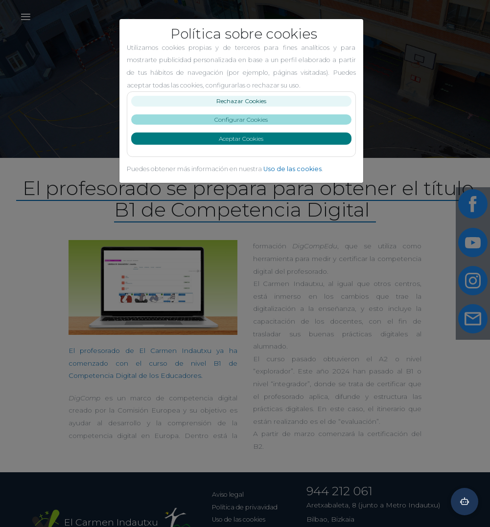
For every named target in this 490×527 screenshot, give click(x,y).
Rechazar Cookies (245, 101)
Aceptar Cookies (245, 138)
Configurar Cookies (245, 119)
